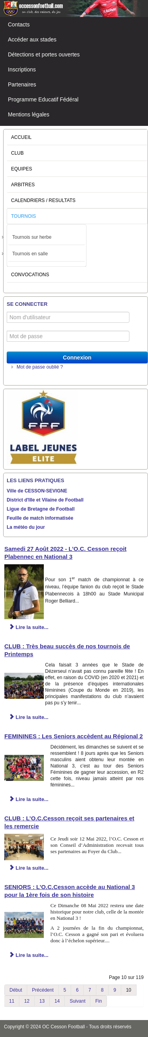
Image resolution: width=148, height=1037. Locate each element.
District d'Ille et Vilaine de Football (45, 500)
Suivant (77, 1001)
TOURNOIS (23, 216)
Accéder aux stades (32, 39)
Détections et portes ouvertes (44, 54)
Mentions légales (28, 114)
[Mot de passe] (68, 336)
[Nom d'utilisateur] (68, 317)
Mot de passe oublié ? (40, 367)
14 (57, 1001)
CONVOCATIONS (30, 274)
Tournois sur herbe (31, 237)
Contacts (19, 24)
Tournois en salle (30, 253)
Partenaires (22, 84)
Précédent (43, 990)
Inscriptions (22, 69)
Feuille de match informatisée (40, 518)
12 (26, 1001)
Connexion (77, 357)
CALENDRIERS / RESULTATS (43, 200)
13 (42, 1001)
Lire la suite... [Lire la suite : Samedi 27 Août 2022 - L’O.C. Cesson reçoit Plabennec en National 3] (29, 627)
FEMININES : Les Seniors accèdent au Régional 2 (73, 736)
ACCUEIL (21, 137)
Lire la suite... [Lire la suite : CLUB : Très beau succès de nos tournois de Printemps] (29, 717)
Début (15, 990)
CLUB (17, 153)
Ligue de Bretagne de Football (41, 509)
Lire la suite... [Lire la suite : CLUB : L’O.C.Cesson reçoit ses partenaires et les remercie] (29, 868)
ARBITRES (23, 184)
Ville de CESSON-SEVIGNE (37, 491)
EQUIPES (21, 169)
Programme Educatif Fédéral (43, 99)
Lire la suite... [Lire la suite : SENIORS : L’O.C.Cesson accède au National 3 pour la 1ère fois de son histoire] (29, 955)
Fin (98, 1001)
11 (11, 1001)
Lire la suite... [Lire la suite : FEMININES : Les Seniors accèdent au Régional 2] (29, 799)
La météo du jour (26, 527)
